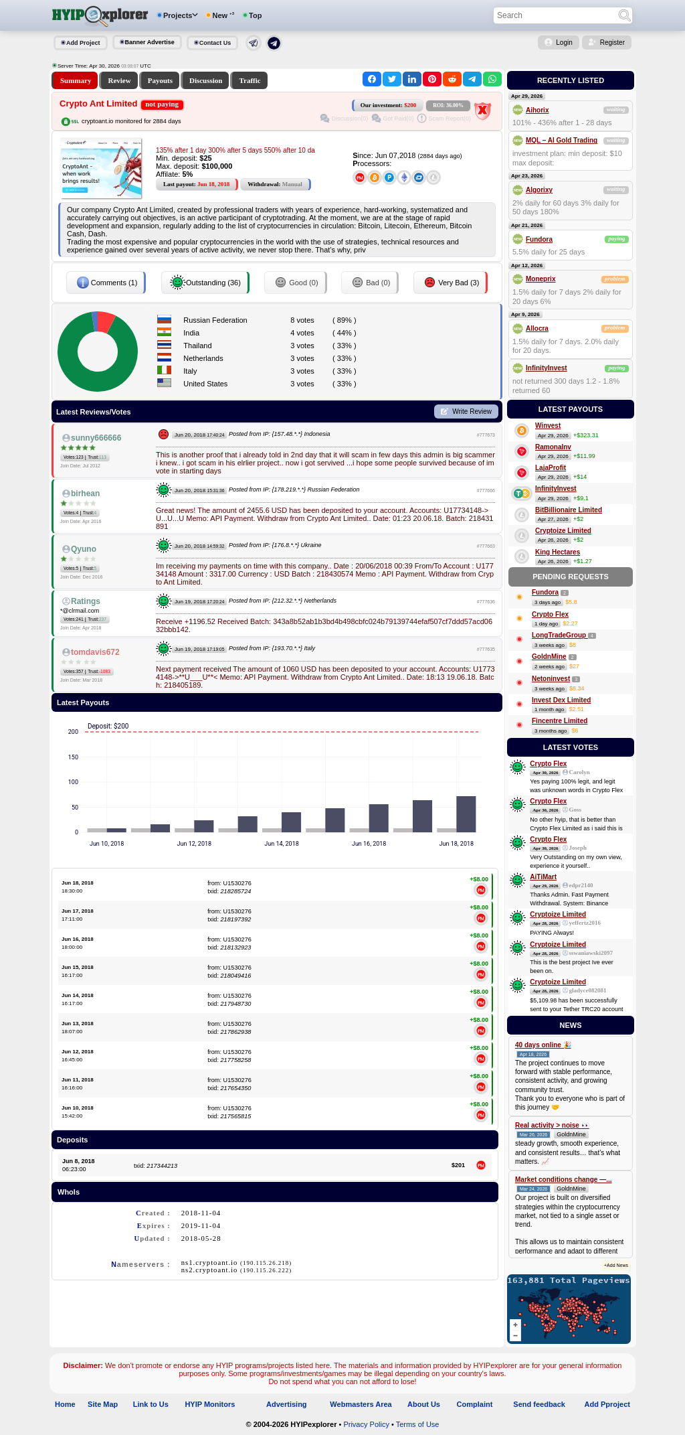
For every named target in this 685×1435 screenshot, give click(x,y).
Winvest (548, 425)
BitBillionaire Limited (568, 510)
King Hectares (557, 552)
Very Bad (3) (450, 283)
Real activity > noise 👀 (552, 1125)
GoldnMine (549, 656)
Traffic (249, 80)
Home (65, 1404)
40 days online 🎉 (543, 1045)
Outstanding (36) (205, 283)
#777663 (486, 546)
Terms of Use (417, 1424)
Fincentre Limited (559, 721)
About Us (423, 1404)
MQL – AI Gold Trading (561, 140)
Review (119, 80)
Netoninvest (551, 678)
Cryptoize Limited (563, 530)
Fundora (539, 239)
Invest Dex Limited (561, 700)
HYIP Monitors (210, 1404)
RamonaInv (553, 447)
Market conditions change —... (563, 1179)
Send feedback (539, 1404)
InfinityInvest (546, 368)
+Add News (616, 1265)
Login (564, 42)
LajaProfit (550, 467)
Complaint (475, 1404)
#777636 (486, 601)
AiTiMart (543, 877)
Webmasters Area (360, 1404)
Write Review (472, 411)
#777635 (486, 649)
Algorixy (539, 190)
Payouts (160, 80)
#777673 (486, 435)
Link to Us (151, 1404)
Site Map (103, 1404)
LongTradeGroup (560, 635)
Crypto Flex (550, 614)
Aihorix (537, 110)
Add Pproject (607, 1404)
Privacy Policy (366, 1424)
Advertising (286, 1404)
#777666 (486, 490)
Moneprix (540, 279)
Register (612, 42)
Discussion (206, 80)
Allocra (537, 328)
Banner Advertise (150, 42)
